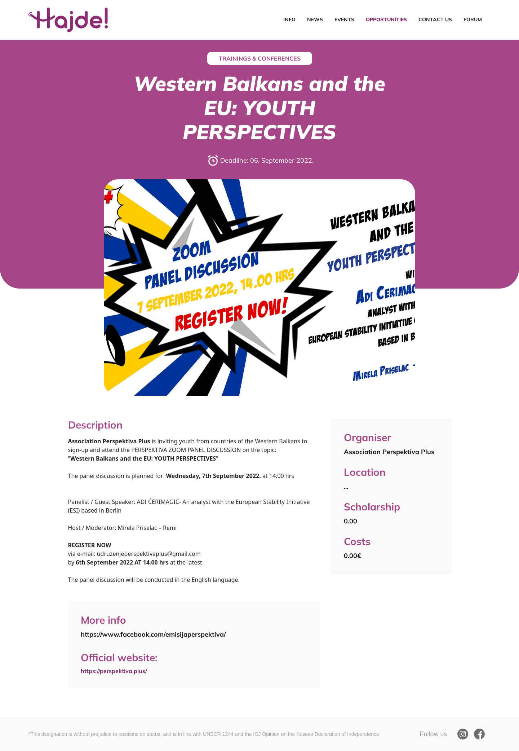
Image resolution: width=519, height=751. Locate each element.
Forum (472, 19)
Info (289, 19)
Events (344, 19)
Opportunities (386, 19)
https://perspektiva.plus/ (117, 670)
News (315, 19)
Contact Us (435, 19)
